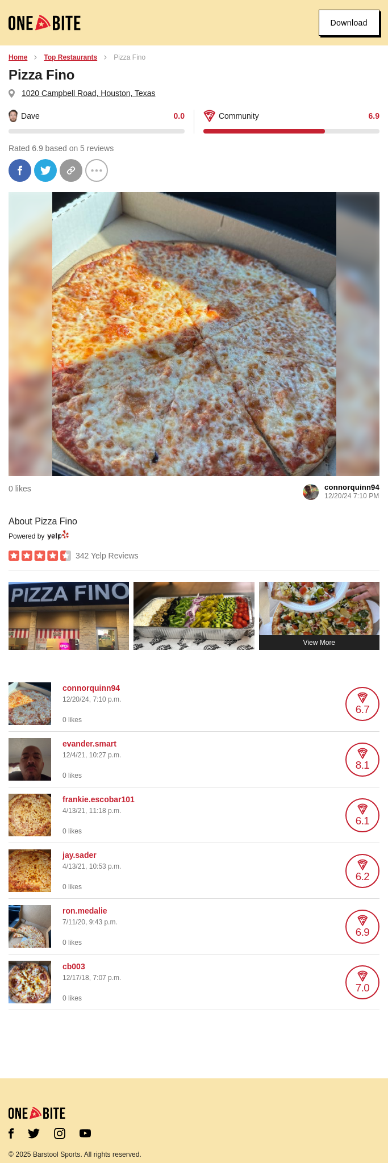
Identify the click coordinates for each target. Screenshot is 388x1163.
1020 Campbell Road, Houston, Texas (89, 93)
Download (349, 22)
